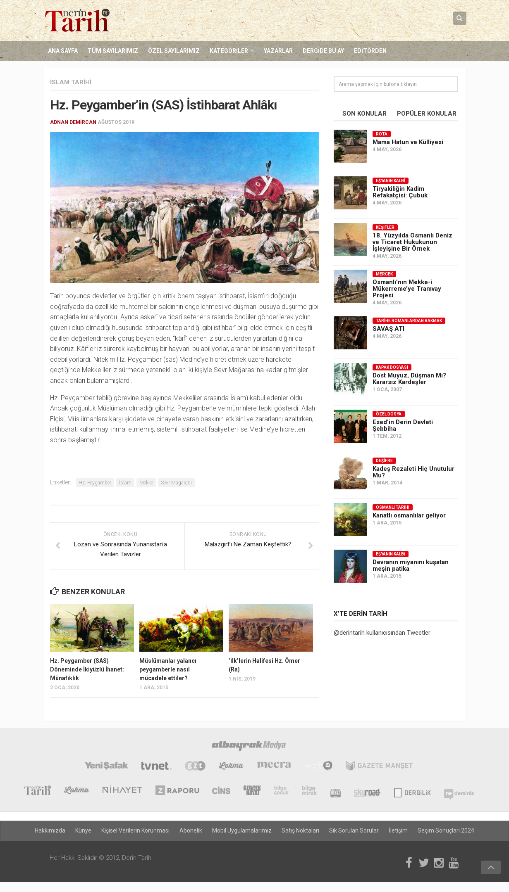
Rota (381, 134)
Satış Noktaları (300, 831)
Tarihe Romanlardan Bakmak (409, 320)
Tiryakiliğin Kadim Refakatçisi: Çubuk (400, 192)
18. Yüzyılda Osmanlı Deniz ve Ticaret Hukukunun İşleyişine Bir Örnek (412, 242)
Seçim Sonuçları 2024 (446, 831)
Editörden (370, 51)
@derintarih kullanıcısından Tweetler (382, 632)
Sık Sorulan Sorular (354, 831)
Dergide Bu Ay (323, 51)
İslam (125, 483)
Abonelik (190, 831)
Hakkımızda (50, 831)
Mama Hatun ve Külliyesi (408, 142)
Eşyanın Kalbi (390, 180)
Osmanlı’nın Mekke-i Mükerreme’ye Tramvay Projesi (407, 288)
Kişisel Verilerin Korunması (135, 831)
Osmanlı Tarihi (392, 507)
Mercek (384, 274)
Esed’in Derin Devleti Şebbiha (403, 425)
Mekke (146, 483)
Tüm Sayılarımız (113, 51)
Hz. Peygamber (95, 483)
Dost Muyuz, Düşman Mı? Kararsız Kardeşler (409, 379)
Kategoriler (229, 51)
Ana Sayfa (63, 51)
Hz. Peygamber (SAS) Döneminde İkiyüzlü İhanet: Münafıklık (87, 669)
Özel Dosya (388, 414)
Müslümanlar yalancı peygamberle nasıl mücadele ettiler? (167, 669)
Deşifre (384, 460)
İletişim (398, 831)
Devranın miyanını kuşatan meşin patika (411, 565)
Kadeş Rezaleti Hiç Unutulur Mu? (413, 472)
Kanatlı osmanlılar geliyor (409, 515)
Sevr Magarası (176, 483)
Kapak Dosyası (392, 367)
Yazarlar (278, 51)
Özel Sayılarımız (174, 51)
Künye (83, 831)
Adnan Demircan (73, 122)
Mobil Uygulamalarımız (242, 831)
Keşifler (385, 227)
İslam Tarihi (70, 82)
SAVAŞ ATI (388, 328)
